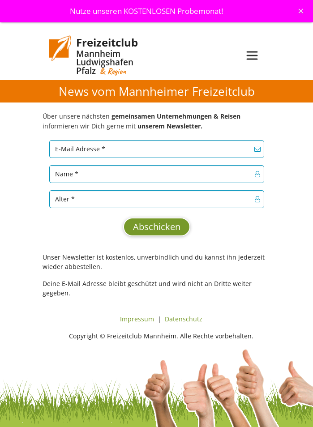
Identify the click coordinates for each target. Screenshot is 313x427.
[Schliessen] (301, 10)
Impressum (137, 319)
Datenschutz (183, 319)
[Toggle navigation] (252, 55)
